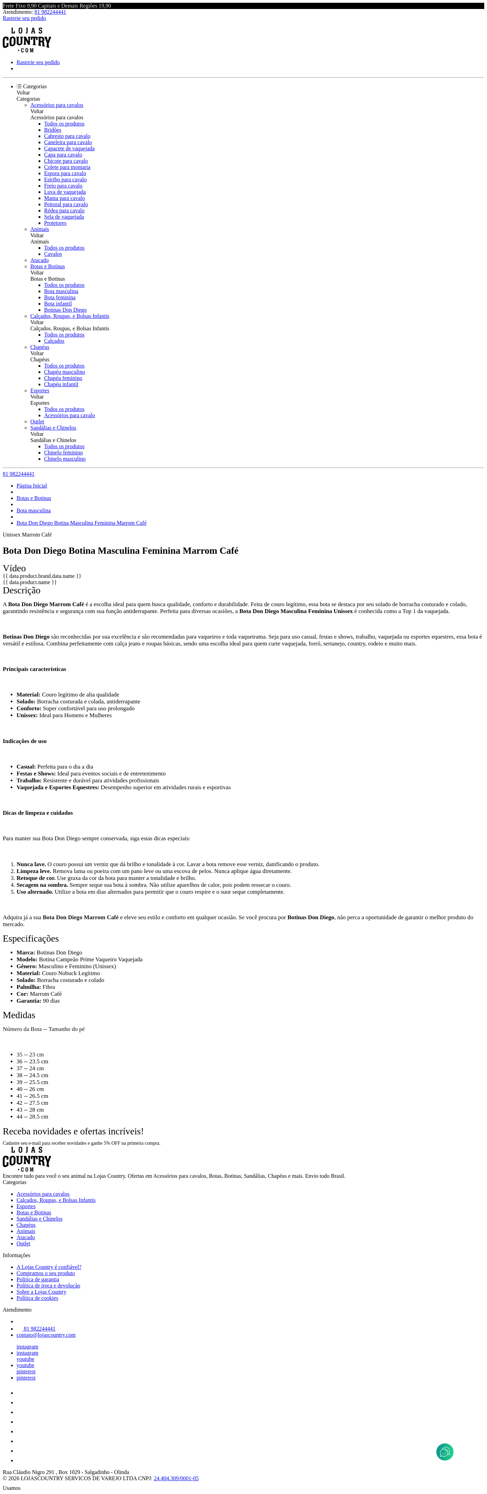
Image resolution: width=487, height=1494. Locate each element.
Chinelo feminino (63, 452)
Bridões (52, 130)
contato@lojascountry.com (46, 1335)
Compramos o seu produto (46, 1273)
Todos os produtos (64, 124)
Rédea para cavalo (64, 210)
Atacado (39, 260)
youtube (25, 1359)
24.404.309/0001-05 (176, 1478)
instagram (27, 1347)
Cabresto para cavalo (67, 136)
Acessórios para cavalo (69, 415)
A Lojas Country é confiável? (49, 1267)
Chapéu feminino (63, 378)
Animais (39, 229)
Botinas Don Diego (65, 310)
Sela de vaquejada (64, 217)
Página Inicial (32, 486)
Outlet (37, 421)
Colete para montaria (67, 167)
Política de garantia (38, 1279)
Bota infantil (58, 304)
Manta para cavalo (64, 198)
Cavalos (53, 254)
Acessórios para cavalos (56, 105)
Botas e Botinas (47, 266)
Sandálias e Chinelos (53, 428)
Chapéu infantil (61, 384)
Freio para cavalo (63, 186)
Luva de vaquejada (65, 192)
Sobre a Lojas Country (41, 1292)
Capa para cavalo (63, 155)
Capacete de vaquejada (69, 148)
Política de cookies (37, 1298)
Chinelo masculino (64, 459)
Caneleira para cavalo (68, 142)
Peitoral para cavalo (66, 204)
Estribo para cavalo (65, 179)
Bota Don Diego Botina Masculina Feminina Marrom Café (81, 523)
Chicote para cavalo (66, 161)
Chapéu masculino (64, 372)
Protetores (55, 223)
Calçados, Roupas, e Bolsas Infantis (69, 316)
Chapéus (39, 347)
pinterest (26, 1371)
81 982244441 (50, 12)
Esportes (39, 390)
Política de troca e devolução (48, 1286)
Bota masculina (61, 291)
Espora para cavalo (65, 173)
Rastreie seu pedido (24, 18)
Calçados (54, 341)
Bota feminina (59, 297)
